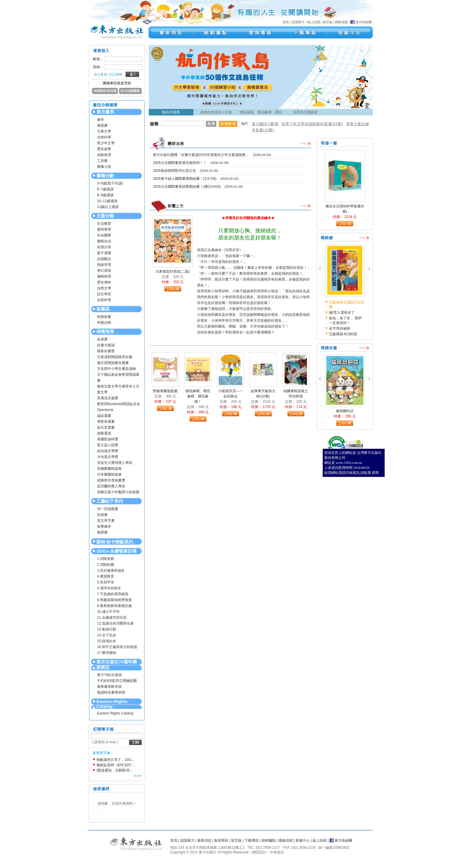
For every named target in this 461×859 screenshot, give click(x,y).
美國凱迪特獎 (107, 439)
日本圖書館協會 (109, 474)
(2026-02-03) (229, 178)
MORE (137, 775)
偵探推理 (104, 155)
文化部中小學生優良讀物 (116, 369)
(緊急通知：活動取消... (114, 770)
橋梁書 (102, 125)
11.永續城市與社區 (112, 617)
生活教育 (104, 224)
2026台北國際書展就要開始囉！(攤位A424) (187, 186)
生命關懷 (104, 235)
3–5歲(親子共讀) (110, 183)
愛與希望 (104, 229)
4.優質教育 (105, 576)
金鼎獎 (102, 339)
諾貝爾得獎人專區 (111, 486)
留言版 (328, 22)
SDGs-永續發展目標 (116, 550)
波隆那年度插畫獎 (111, 480)
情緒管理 (104, 265)
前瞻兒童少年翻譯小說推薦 (118, 492)
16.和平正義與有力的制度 (117, 647)
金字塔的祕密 (339, 328)
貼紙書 (102, 515)
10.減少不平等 (108, 612)
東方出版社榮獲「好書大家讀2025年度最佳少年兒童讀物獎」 (201, 155)
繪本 (100, 120)
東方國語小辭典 (265, 124)
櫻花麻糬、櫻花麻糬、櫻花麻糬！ (198, 396)
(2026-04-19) (262, 155)
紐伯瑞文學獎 (107, 451)
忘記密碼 (115, 74)
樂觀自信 (104, 241)
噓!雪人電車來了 (342, 313)
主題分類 (105, 215)
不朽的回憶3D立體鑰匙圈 (117, 681)
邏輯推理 (104, 276)
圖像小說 (104, 167)
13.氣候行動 (106, 629)
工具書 (102, 161)
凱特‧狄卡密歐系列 (114, 541)
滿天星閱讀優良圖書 (113, 363)
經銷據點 (269, 840)
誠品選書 (104, 416)
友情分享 (104, 247)
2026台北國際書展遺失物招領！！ (180, 163)
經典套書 (104, 317)
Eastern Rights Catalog (112, 704)
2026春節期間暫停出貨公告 (174, 171)
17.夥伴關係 (106, 653)
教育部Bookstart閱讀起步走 (118, 404)
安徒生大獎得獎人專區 (114, 463)
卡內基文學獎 (107, 457)
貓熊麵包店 (345, 411)
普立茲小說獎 (107, 445)
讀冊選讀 (104, 433)
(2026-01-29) (234, 186)
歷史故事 (104, 149)
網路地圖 (341, 22)
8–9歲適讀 (105, 195)
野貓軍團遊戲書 (165, 391)
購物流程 (286, 840)
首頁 (286, 22)
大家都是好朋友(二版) (173, 271)
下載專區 (252, 840)
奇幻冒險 (104, 271)
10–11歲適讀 (107, 201)
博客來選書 (106, 422)
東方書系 (105, 111)
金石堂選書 (106, 427)
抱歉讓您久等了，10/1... (115, 760)
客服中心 (302, 840)
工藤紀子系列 (109, 501)
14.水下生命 (106, 635)
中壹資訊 (277, 852)
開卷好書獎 (106, 351)
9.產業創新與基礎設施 (114, 606)
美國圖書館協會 (109, 469)
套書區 (103, 308)
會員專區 (221, 840)
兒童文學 (104, 131)
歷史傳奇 (104, 282)
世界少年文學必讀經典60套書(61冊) (312, 124)
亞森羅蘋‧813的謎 (343, 334)
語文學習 (104, 294)
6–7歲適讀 (105, 189)
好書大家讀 (106, 345)
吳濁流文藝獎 (107, 398)
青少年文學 (106, 143)
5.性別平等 (105, 582)
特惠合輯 (104, 323)
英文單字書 (106, 521)
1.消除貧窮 (105, 559)
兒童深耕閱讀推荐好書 (114, 357)
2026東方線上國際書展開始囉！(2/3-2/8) (184, 179)
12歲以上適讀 (107, 207)
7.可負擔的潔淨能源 (112, 594)
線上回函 (313, 22)
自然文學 (104, 288)
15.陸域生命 (106, 641)
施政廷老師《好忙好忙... (115, 765)
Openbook (105, 410)
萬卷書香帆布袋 (109, 686)
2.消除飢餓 (105, 565)
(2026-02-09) (220, 163)
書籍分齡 (105, 175)
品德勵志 (104, 259)
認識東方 (298, 22)
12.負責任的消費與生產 (115, 623)
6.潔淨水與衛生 (109, 588)
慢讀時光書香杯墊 (111, 692)
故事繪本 (104, 526)
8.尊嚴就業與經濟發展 (114, 600)
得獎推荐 (105, 331)
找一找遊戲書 (107, 509)
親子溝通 (104, 253)
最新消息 (204, 840)
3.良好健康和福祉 (111, 570)
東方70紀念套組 (109, 675)
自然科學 (104, 137)
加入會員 (100, 74)
